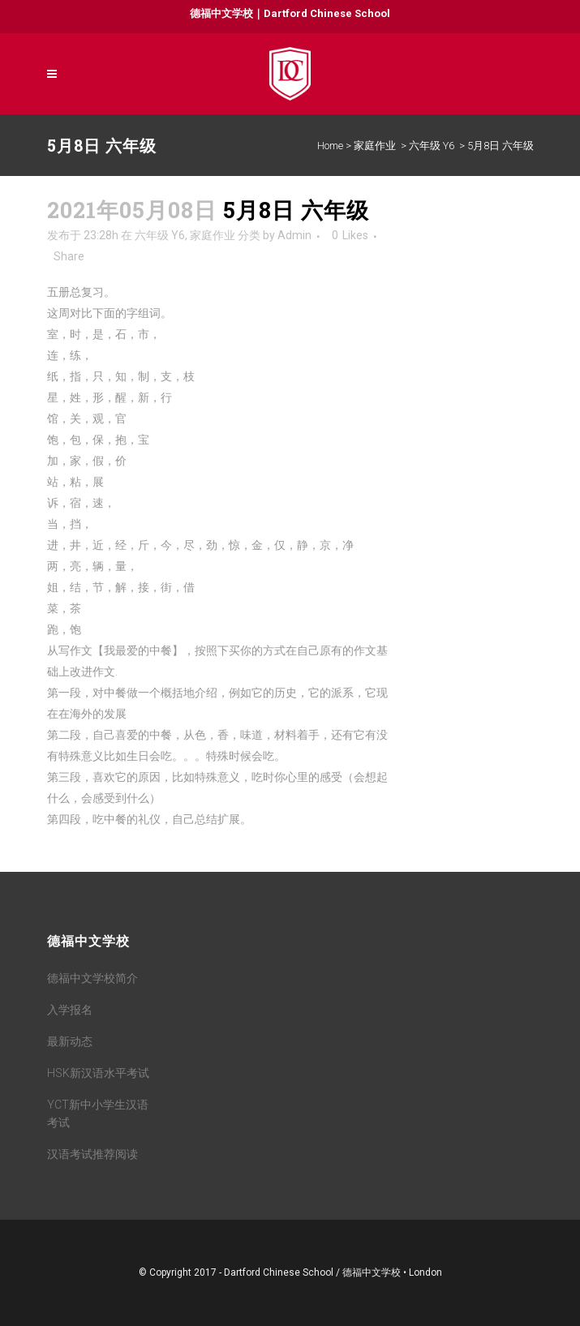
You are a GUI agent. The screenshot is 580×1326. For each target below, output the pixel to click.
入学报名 (69, 1009)
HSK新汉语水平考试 (98, 1072)
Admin (294, 235)
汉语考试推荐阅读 (92, 1154)
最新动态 (69, 1041)
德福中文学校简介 (92, 978)
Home (330, 145)
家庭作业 (375, 145)
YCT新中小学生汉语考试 (97, 1113)
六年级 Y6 (431, 145)
